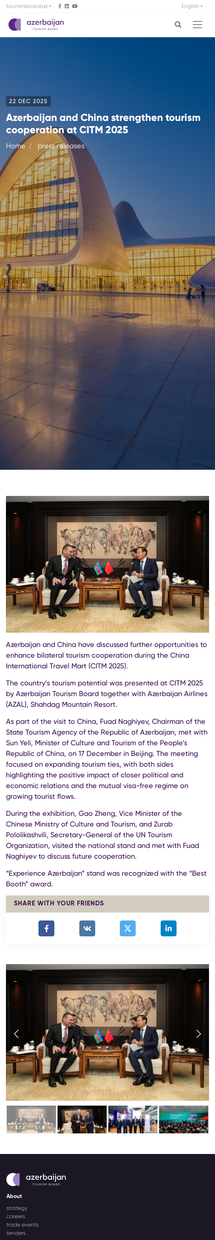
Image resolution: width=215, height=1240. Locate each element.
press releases (61, 145)
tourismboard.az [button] (28, 6)
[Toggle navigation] (197, 25)
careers (15, 1216)
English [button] (191, 6)
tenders (15, 1233)
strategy (16, 1208)
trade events (22, 1224)
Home (15, 145)
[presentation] (16, 1035)
